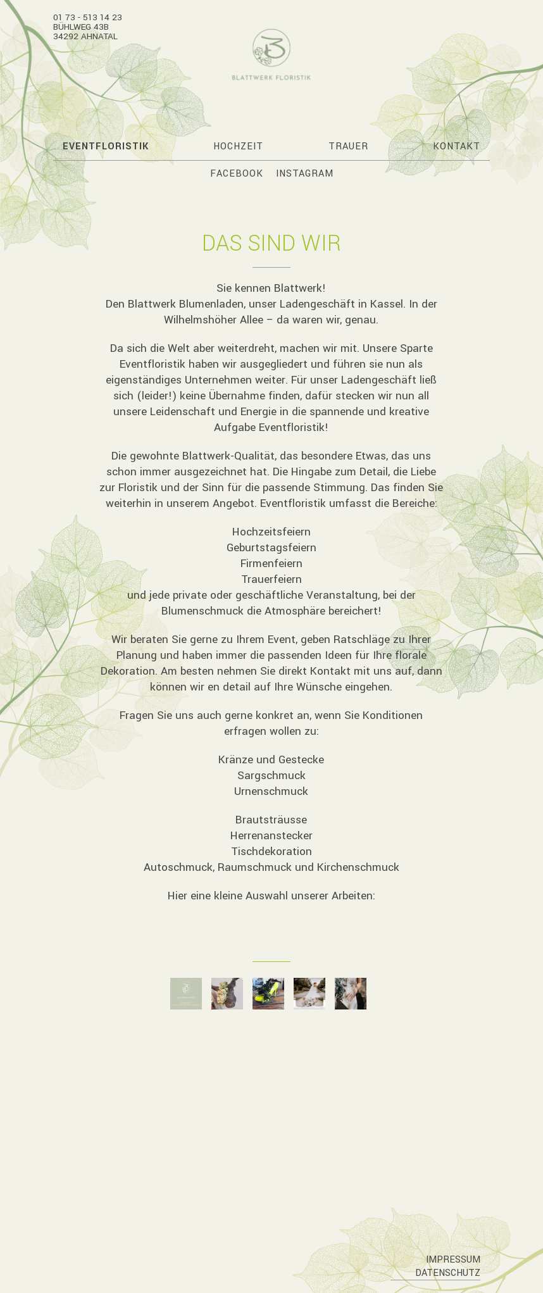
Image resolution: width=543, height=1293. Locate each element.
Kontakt (456, 146)
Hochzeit (238, 146)
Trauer (348, 146)
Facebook (236, 173)
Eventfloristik (106, 146)
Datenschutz (447, 1273)
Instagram (305, 173)
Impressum (453, 1259)
